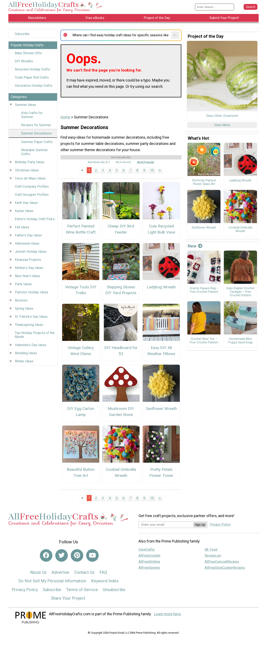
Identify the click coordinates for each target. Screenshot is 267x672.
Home (65, 117)
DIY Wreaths (24, 61)
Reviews (21, 300)
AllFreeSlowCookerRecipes (225, 568)
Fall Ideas (22, 227)
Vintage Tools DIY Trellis (80, 290)
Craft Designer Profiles (32, 195)
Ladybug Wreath (161, 287)
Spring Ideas (24, 308)
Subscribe (22, 34)
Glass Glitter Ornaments (222, 116)
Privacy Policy (25, 589)
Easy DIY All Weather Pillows (161, 350)
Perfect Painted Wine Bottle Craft (81, 229)
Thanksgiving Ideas (29, 325)
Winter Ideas (24, 361)
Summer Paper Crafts (37, 142)
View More (222, 125)
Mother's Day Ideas (29, 268)
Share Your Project (68, 598)
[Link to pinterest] (77, 555)
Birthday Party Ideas (29, 162)
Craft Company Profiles (32, 186)
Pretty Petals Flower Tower (161, 472)
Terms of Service (82, 589)
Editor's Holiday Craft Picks (35, 219)
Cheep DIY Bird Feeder (121, 229)
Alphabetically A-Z (99, 162)
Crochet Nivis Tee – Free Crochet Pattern (204, 340)
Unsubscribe (114, 589)
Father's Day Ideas (28, 235)
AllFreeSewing (149, 568)
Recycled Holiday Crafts (32, 69)
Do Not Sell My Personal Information (52, 580)
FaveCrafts (147, 549)
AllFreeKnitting (149, 562)
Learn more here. (167, 614)
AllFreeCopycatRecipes (222, 562)
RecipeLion (213, 556)
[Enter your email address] (166, 524)
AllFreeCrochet (149, 556)
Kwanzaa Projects (28, 260)
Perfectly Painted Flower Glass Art (204, 182)
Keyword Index (104, 580)
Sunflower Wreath (161, 408)
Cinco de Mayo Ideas (30, 178)
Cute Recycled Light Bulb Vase (161, 229)
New (195, 246)
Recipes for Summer (36, 125)
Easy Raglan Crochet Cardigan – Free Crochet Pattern (240, 292)
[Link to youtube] (92, 555)
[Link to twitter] (61, 555)
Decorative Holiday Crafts (33, 86)
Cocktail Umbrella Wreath (121, 472)
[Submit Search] (250, 7)
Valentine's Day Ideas (30, 345)
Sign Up (200, 524)
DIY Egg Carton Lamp (80, 411)
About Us (38, 572)
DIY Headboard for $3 (121, 350)
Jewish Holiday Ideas (31, 252)
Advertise (60, 572)
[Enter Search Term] (214, 7)
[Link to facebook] (46, 555)
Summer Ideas (25, 105)
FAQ (103, 572)
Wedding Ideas (26, 353)
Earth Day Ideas (26, 203)
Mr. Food (211, 549)
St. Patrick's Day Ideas (31, 317)
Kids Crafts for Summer (32, 115)
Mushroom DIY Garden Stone (121, 411)
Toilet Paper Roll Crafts (32, 77)
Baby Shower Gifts (28, 53)
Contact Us (84, 572)
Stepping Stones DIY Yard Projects (120, 290)
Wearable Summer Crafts (34, 152)
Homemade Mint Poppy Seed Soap (240, 340)
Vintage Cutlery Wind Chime (81, 350)
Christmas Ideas (27, 170)
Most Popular (145, 162)
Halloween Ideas (27, 243)
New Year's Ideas (27, 276)
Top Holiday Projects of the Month (35, 335)
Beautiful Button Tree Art (80, 472)
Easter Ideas (24, 211)
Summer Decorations (36, 133)
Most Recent (123, 162)
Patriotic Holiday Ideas (31, 292)
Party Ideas (23, 284)
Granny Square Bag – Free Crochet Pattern (204, 290)
